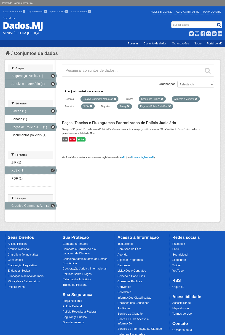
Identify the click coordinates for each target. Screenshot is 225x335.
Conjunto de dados (155, 43)
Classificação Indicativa (23, 254)
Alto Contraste (187, 11)
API (123, 157)
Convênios (124, 287)
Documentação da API (142, 157)
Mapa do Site (212, 11)
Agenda (122, 254)
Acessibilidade (161, 11)
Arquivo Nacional (18, 249)
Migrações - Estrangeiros (24, 281)
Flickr (175, 249)
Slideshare (179, 259)
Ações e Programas (130, 259)
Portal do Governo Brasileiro (17, 3)
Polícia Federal (72, 306)
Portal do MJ (214, 43)
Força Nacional (72, 300)
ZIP (65, 139)
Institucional (125, 243)
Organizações (180, 43)
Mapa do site (180, 308)
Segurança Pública (75, 317)
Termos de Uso (182, 313)
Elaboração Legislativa (22, 265)
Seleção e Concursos (131, 276)
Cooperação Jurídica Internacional (85, 268)
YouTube (178, 270)
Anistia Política (17, 243)
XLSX (81, 139)
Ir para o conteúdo (14, 11)
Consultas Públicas (130, 281)
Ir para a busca (59, 11)
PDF (72, 139)
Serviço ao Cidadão (130, 313)
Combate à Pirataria (75, 243)
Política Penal (16, 287)
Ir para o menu (38, 11)
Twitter (176, 265)
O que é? (178, 287)
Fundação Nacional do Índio (26, 276)
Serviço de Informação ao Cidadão (140, 328)
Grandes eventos (74, 322)
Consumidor (15, 259)
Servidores (124, 292)
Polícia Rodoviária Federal (79, 311)
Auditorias (124, 308)
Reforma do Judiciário (77, 279)
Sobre (197, 43)
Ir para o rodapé (81, 11)
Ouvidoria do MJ (182, 330)
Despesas (124, 265)
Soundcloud (180, 254)
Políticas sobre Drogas (77, 274)
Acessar (133, 43)
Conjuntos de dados (36, 53)
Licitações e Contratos (132, 270)
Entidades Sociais (19, 270)
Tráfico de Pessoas (75, 284)
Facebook (178, 243)
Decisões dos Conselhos (133, 303)
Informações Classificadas (134, 297)
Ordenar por (167, 84)
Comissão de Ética (130, 249)
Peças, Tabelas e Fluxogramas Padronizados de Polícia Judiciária (119, 123)
